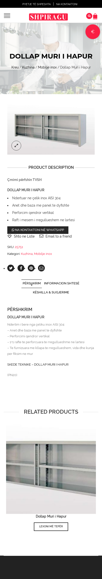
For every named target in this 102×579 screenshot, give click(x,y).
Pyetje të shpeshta (36, 4)
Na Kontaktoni (66, 4)
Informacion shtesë (61, 283)
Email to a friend (59, 236)
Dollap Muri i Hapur (51, 516)
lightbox (16, 145)
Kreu (15, 67)
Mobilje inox (47, 67)
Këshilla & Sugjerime (51, 292)
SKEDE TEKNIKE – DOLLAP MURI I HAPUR (37, 364)
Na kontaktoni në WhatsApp (38, 230)
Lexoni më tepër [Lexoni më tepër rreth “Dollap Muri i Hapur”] (51, 526)
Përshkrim (32, 283)
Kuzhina (28, 67)
